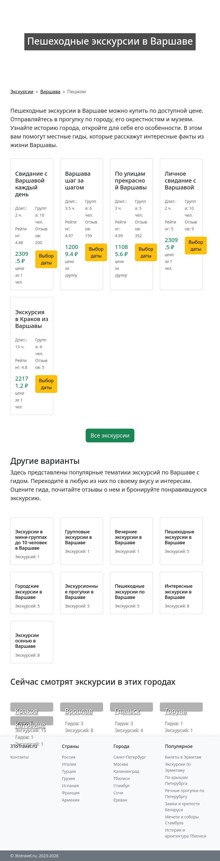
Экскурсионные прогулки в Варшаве (81, 591)
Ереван (120, 800)
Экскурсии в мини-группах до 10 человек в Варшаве (31, 540)
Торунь (175, 710)
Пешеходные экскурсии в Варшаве (179, 537)
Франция (71, 792)
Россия (68, 757)
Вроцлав (79, 710)
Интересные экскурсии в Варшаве (178, 591)
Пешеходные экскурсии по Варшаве (130, 591)
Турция (69, 771)
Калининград (126, 771)
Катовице (30, 724)
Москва (120, 764)
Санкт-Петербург (129, 757)
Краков (26, 710)
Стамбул (121, 785)
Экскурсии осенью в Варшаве (27, 640)
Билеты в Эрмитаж (183, 757)
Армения (70, 800)
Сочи (118, 792)
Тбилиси (121, 778)
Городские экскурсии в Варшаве (28, 591)
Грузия (68, 778)
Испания (70, 785)
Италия (69, 764)
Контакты (19, 757)
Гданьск (127, 710)
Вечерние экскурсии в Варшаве (128, 537)
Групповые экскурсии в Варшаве (78, 537)
